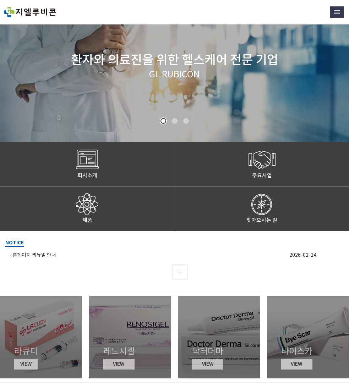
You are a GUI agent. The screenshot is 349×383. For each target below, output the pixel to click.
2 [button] (174, 121)
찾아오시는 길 (261, 220)
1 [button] (163, 121)
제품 (87, 220)
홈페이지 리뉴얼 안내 (34, 255)
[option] (174, 71)
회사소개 (87, 175)
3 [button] (186, 121)
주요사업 (262, 175)
